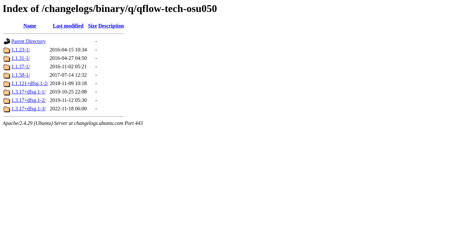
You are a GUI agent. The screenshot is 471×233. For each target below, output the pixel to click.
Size (92, 25)
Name (29, 25)
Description (111, 25)
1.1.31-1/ (20, 58)
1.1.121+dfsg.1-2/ (29, 83)
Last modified (68, 25)
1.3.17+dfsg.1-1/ (28, 91)
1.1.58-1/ (20, 75)
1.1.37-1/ (20, 66)
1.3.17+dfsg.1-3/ (28, 108)
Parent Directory (28, 41)
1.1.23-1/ (20, 49)
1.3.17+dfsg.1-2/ (28, 100)
